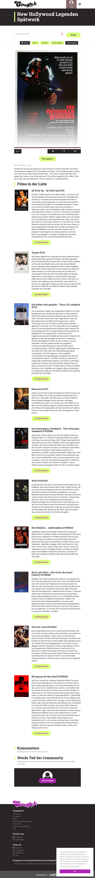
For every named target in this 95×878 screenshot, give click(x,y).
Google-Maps (18, 838)
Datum (25, 42)
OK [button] (75, 871)
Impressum (17, 823)
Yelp (15, 854)
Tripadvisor (18, 852)
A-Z (36, 42)
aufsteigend (58, 42)
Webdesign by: (47, 874)
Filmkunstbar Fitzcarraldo (22, 820)
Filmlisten (16, 815)
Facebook (17, 847)
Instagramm (18, 849)
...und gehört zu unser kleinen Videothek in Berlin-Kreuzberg (35, 863)
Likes (46, 42)
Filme (15, 818)
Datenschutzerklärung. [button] (73, 866)
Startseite (16, 813)
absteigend (72, 42)
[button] (53, 150)
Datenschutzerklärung (21, 825)
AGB (14, 828)
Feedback (17, 836)
